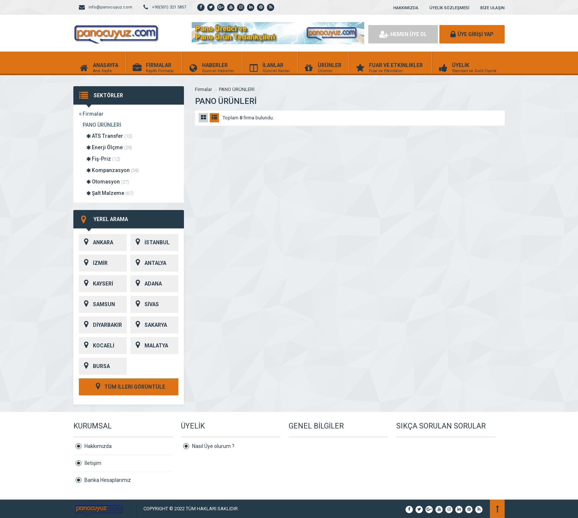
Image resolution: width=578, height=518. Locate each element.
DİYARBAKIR (100, 324)
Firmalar (91, 114)
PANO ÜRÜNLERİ (102, 125)
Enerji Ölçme (109, 147)
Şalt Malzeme (109, 193)
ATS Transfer (109, 136)
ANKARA (96, 242)
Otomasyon (107, 182)
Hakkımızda (98, 446)
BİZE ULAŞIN (492, 8)
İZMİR (93, 263)
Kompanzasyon (112, 170)
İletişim (92, 463)
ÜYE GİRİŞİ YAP (472, 34)
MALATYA (149, 345)
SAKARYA (148, 324)
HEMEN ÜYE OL (403, 34)
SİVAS (144, 304)
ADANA (146, 283)
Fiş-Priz (103, 159)
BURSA (94, 366)
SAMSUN (97, 304)
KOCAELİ (96, 345)
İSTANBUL (150, 242)
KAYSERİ (96, 283)
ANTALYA (148, 263)
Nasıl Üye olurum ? (213, 446)
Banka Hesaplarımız (107, 480)
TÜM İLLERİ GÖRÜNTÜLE (128, 386)
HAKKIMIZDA (405, 8)
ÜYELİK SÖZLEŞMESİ (449, 8)
